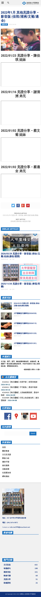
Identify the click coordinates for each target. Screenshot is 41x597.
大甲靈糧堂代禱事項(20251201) (25, 343)
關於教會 (5, 451)
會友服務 (5, 465)
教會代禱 (21, 575)
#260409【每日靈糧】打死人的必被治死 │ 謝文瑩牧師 (20, 399)
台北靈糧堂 (10, 377)
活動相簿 (5, 469)
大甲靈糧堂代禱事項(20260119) (25, 323)
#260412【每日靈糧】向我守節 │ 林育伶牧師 (19, 382)
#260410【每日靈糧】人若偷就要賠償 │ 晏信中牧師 (20, 393)
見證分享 (4, 24)
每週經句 (21, 568)
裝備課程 (21, 583)
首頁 (4, 447)
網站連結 (5, 476)
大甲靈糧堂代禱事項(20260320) (25, 313)
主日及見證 (6, 454)
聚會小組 (5, 458)
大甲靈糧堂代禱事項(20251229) (25, 333)
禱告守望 (5, 462)
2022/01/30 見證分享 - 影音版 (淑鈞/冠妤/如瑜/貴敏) (20, 215)
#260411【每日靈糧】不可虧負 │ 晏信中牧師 (19, 387)
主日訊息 (21, 564)
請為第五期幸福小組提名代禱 (21, 221)
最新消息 (6, 297)
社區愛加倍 (6, 473)
